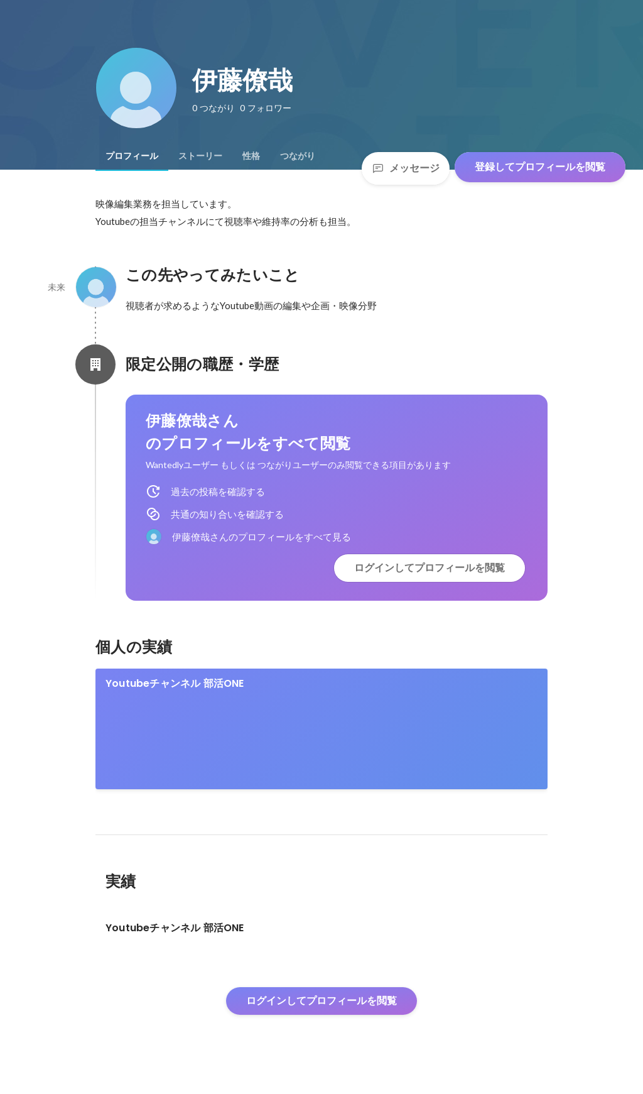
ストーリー (200, 156)
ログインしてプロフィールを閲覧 (429, 568)
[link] (321, 729)
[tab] (131, 156)
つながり (297, 156)
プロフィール (131, 156)
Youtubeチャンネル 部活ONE (174, 683)
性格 (251, 156)
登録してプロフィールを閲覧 (540, 167)
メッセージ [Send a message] (406, 168)
